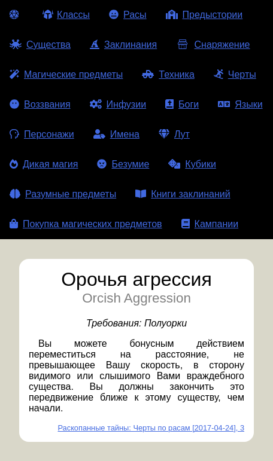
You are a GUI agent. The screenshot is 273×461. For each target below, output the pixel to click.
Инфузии (118, 104)
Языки (240, 104)
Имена (116, 134)
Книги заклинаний (182, 194)
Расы (128, 15)
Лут (174, 134)
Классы (66, 15)
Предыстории (204, 15)
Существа (40, 44)
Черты (235, 74)
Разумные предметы (63, 194)
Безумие (123, 164)
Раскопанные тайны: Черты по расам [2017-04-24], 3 (151, 427)
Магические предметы (66, 74)
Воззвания (40, 104)
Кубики (192, 164)
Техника (168, 74)
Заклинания (123, 44)
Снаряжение (213, 44)
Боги (182, 104)
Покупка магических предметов (86, 224)
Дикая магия (44, 164)
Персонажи (42, 134)
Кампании (210, 224)
